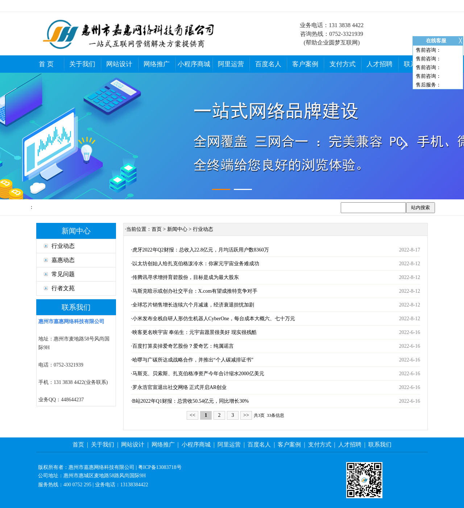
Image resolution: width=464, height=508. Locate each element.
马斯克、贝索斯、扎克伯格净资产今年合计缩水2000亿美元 (198, 373)
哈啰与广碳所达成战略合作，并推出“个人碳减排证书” (192, 360)
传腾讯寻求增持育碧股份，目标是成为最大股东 (185, 277)
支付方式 (343, 64)
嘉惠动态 (59, 260)
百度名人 (268, 64)
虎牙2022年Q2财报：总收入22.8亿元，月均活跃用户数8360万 (200, 250)
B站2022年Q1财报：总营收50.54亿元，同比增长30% (190, 401)
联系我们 (380, 444)
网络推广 (157, 64)
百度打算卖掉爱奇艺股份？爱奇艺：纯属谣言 (183, 346)
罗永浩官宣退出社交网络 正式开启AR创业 (179, 387)
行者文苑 (59, 288)
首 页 (46, 64)
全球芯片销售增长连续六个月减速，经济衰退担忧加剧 (193, 305)
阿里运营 (231, 64)
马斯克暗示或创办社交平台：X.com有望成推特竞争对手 (195, 291)
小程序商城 (194, 64)
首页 (157, 229)
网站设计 (119, 64)
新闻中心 (177, 229)
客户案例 (305, 64)
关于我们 (82, 64)
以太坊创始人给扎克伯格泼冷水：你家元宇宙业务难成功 (195, 263)
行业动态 (59, 246)
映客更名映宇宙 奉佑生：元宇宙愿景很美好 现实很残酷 (194, 332)
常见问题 (59, 274)
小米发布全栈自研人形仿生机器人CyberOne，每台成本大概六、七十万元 (213, 318)
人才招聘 (379, 64)
